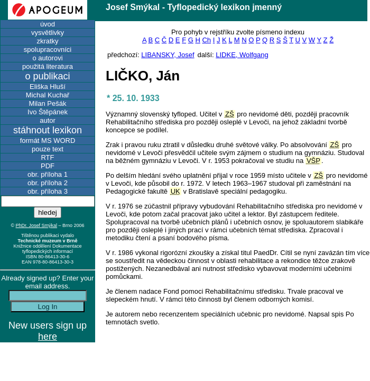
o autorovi (47, 58)
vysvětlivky (47, 33)
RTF (47, 157)
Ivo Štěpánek (47, 112)
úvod (47, 24)
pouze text (47, 149)
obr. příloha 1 (47, 174)
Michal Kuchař (47, 95)
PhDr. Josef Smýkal (37, 225)
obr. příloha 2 (47, 183)
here (47, 336)
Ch (206, 40)
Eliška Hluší (48, 86)
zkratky (47, 41)
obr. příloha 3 (47, 191)
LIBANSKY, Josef (167, 55)
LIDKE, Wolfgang (242, 55)
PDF (47, 166)
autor (48, 120)
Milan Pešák (48, 103)
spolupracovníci (47, 49)
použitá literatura (47, 66)
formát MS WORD (48, 140)
